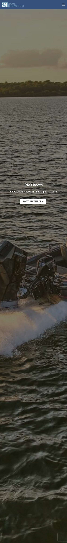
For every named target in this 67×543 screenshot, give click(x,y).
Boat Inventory (32, 201)
